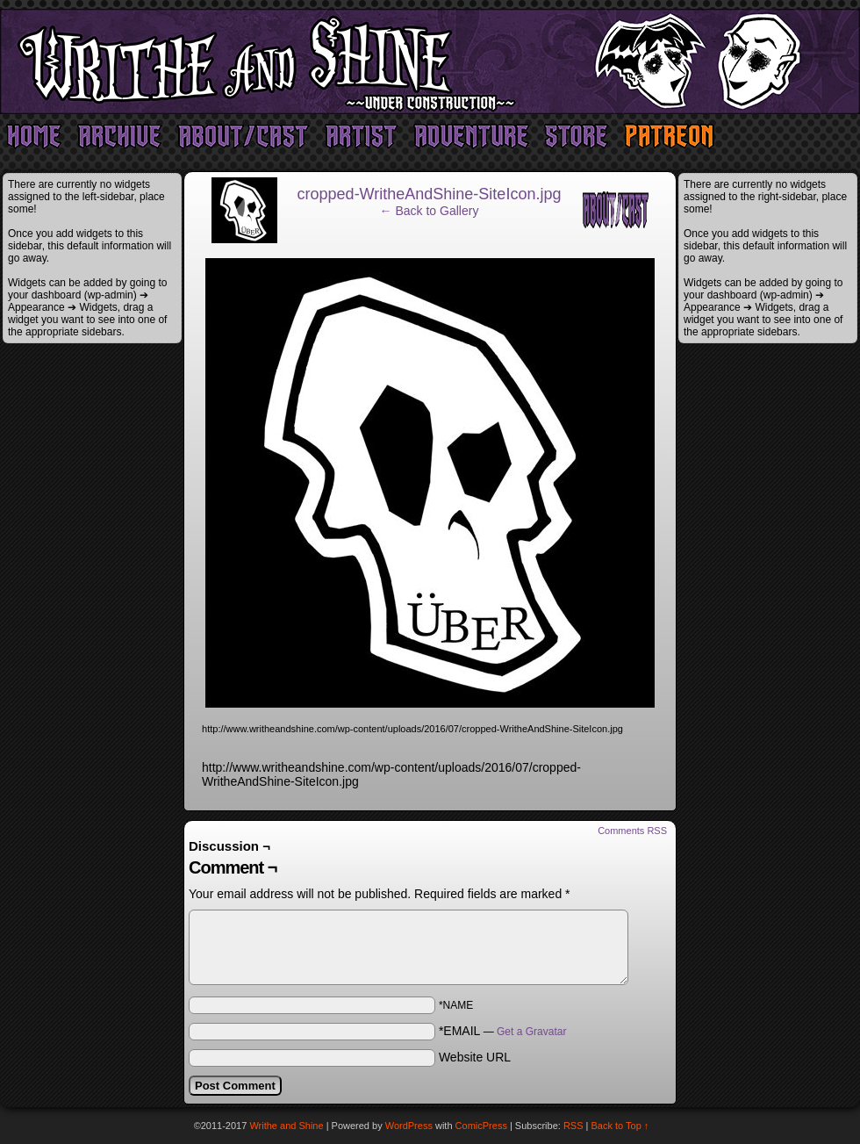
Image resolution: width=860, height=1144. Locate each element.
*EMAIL (503, 1031)
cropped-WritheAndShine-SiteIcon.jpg (429, 194)
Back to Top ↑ (620, 1125)
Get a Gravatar (531, 1031)
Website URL (475, 1057)
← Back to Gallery (429, 211)
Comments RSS (632, 830)
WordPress (409, 1125)
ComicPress (481, 1125)
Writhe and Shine (430, 61)
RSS (573, 1125)
